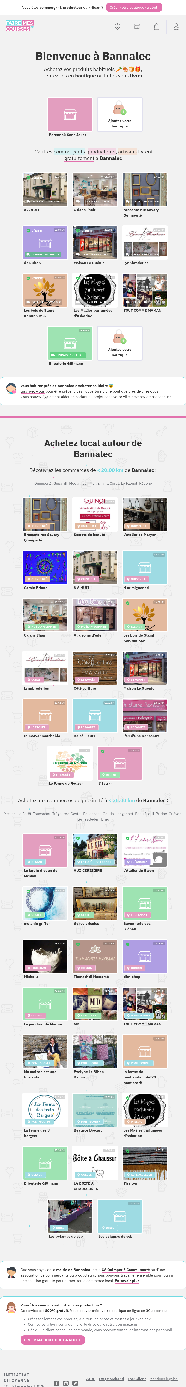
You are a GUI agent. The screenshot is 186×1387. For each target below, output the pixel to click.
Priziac (161, 813)
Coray (114, 483)
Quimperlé (43, 483)
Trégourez (60, 813)
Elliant (102, 483)
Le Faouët (129, 483)
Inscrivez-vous (33, 391)
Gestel (76, 813)
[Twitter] (75, 1383)
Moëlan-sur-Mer (82, 483)
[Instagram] (66, 1383)
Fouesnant (92, 813)
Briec (105, 819)
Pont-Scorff (144, 813)
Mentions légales (164, 1378)
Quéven (175, 813)
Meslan (10, 813)
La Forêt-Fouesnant (34, 813)
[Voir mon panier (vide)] (156, 27)
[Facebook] (56, 1383)
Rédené (145, 483)
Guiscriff (60, 483)
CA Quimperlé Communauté (126, 1269)
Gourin (108, 813)
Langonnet (124, 813)
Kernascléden (88, 819)
